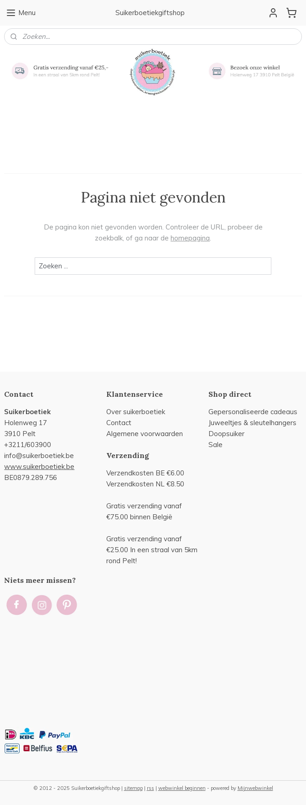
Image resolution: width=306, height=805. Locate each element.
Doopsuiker (226, 433)
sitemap (133, 788)
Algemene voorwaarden (144, 433)
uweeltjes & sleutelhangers (253, 422)
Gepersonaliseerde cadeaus (252, 411)
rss (150, 788)
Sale (215, 444)
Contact (118, 422)
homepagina (190, 238)
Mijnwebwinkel (255, 788)
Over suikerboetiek (135, 411)
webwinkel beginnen (182, 788)
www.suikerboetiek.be (39, 466)
